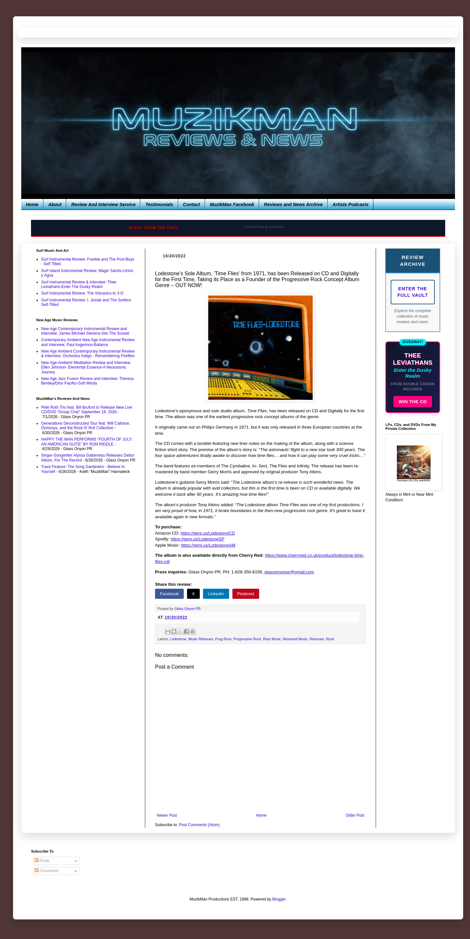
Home (32, 204)
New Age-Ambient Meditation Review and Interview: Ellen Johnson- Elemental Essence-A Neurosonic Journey (86, 367)
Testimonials (159, 204)
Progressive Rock (247, 639)
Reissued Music (295, 639)
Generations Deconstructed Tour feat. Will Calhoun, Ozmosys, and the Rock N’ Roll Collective (85, 425)
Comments (46, 871)
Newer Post (167, 815)
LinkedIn (216, 593)
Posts (42, 860)
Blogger (279, 899)
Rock (330, 639)
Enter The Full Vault (413, 292)
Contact (191, 204)
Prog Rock (223, 639)
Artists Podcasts (350, 204)
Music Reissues (200, 639)
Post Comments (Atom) (199, 825)
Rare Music (272, 639)
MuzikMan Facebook (232, 204)
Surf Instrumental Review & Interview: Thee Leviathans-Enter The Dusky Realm (79, 284)
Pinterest (245, 593)
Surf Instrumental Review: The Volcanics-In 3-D (82, 293)
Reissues (317, 639)
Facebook (169, 593)
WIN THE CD (413, 401)
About (54, 204)
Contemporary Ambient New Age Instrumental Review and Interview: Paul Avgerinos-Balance (87, 342)
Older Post (355, 815)
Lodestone (178, 639)
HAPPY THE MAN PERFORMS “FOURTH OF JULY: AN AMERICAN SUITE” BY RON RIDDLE (87, 441)
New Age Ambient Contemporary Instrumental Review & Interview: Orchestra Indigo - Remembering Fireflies (87, 353)
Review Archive (412, 260)
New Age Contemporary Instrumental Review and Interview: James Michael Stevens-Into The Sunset (85, 331)
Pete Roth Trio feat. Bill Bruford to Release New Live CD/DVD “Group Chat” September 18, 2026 (86, 409)
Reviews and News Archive (293, 204)
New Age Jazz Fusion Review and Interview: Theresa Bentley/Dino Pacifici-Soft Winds (87, 381)
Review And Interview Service (103, 204)
